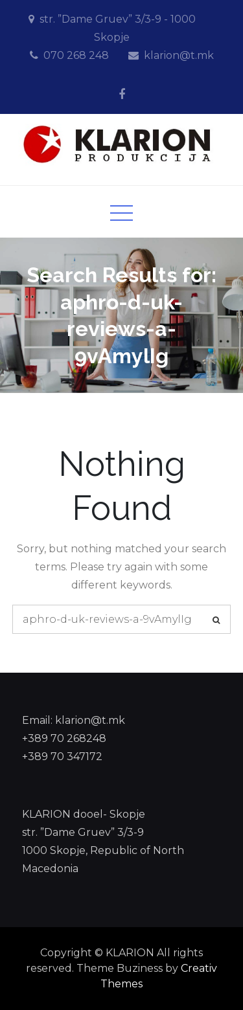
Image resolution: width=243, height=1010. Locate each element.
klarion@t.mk (179, 55)
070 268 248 (76, 55)
